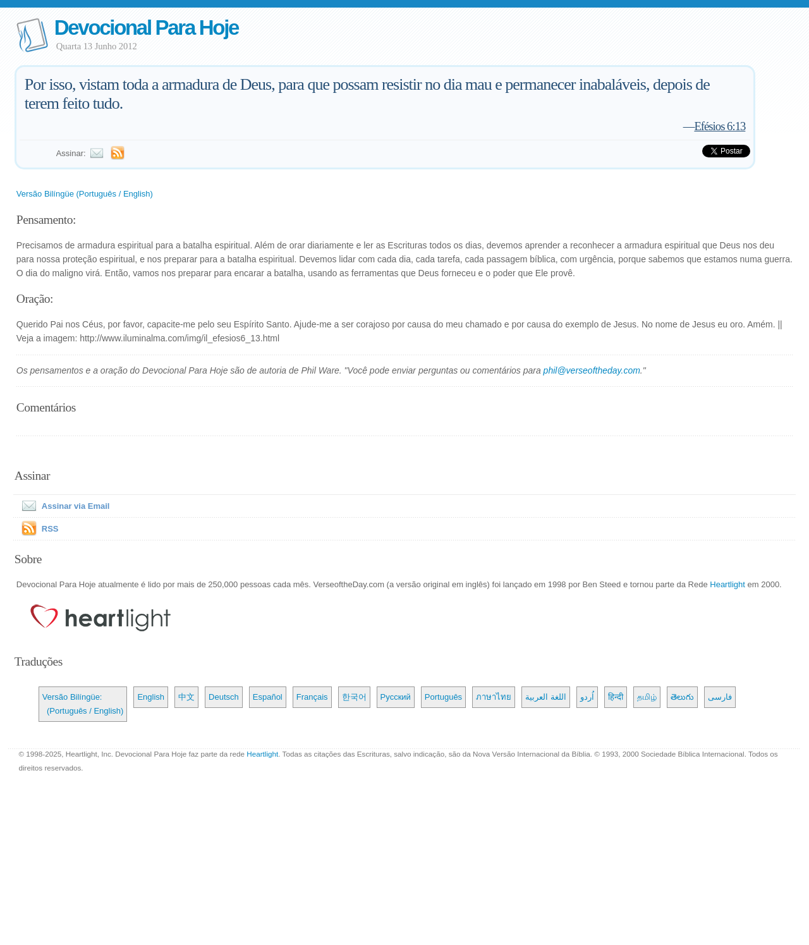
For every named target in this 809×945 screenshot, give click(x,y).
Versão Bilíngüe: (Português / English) (83, 704)
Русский (395, 697)
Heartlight (727, 584)
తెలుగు (682, 697)
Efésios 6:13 (719, 126)
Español (268, 697)
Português (443, 697)
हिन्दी (615, 697)
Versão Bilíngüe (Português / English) (84, 193)
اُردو (587, 697)
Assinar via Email (63, 506)
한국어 (354, 697)
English (150, 697)
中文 (186, 697)
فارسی (720, 697)
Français (312, 697)
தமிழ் (647, 697)
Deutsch (224, 697)
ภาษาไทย (493, 697)
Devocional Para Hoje (146, 27)
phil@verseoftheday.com (592, 370)
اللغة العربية (545, 697)
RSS (50, 528)
